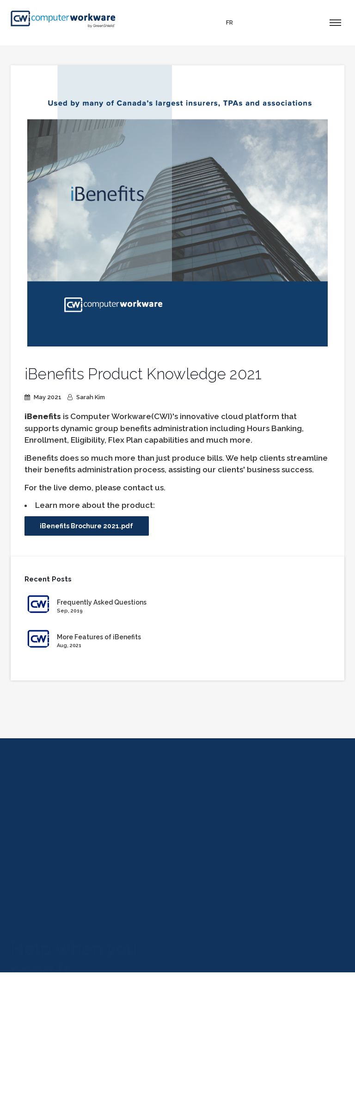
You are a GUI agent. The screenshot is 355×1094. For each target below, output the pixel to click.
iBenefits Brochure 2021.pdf (86, 526)
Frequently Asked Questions (102, 602)
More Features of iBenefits (99, 637)
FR (229, 22)
